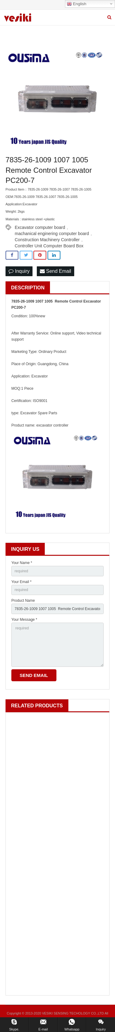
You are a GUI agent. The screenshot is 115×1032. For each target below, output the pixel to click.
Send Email (55, 271)
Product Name (23, 600)
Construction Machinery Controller (47, 239)
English (76, 4)
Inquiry (19, 271)
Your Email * (21, 582)
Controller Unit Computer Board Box (49, 245)
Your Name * (21, 563)
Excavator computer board (40, 227)
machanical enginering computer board (52, 233)
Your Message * (24, 619)
